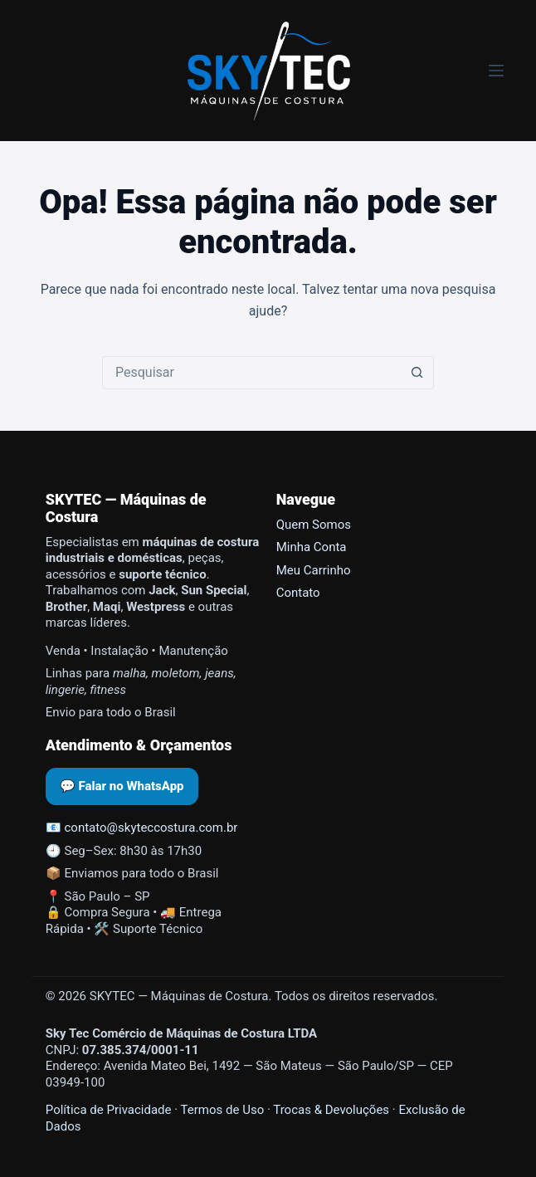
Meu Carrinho (313, 570)
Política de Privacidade (109, 1109)
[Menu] (496, 70)
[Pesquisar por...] (251, 372)
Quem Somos (313, 524)
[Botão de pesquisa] (416, 372)
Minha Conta (311, 547)
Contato (298, 592)
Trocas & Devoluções (331, 1109)
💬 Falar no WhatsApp (122, 786)
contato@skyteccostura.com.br (151, 827)
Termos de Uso (223, 1109)
